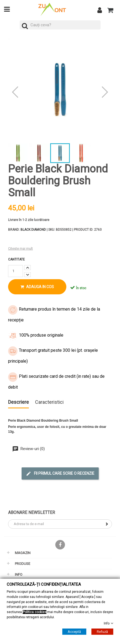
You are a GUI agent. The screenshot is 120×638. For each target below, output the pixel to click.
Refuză (102, 632)
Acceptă (74, 632)
